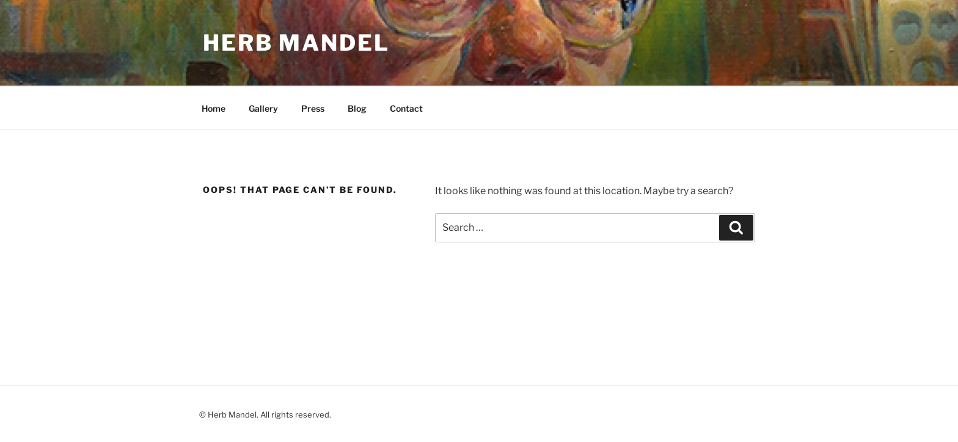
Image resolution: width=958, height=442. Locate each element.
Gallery (263, 108)
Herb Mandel (296, 42)
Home (213, 108)
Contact (406, 108)
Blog (357, 108)
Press (312, 108)
